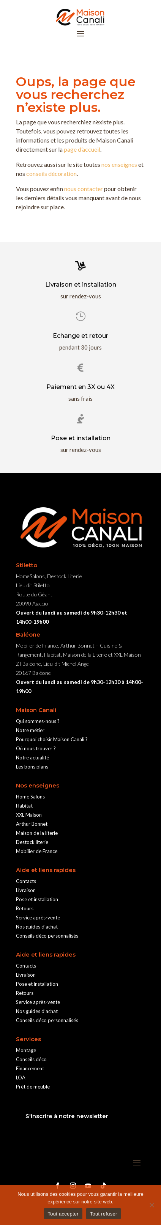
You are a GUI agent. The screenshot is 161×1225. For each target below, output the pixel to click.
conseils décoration (51, 173)
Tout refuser (103, 1214)
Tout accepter (63, 1214)
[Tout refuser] (151, 1205)
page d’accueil (82, 149)
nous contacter (83, 188)
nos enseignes (119, 164)
